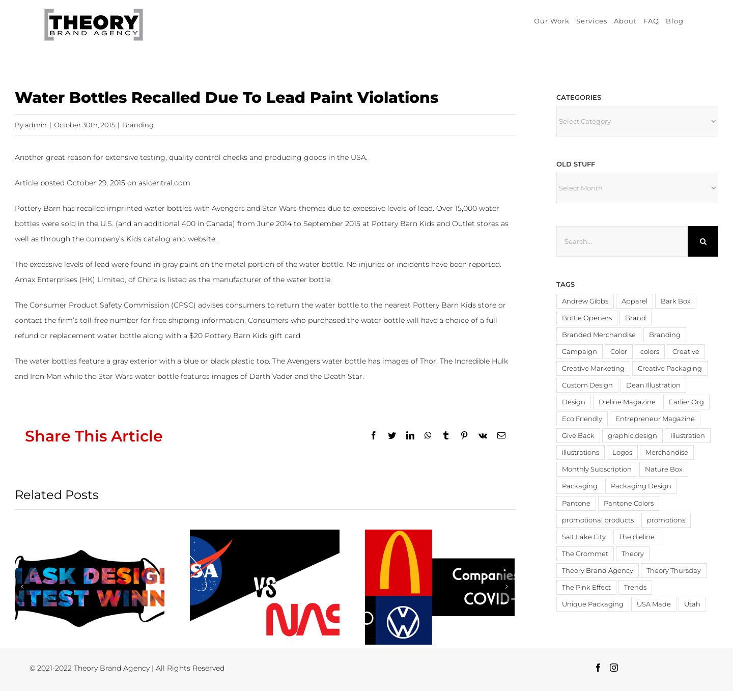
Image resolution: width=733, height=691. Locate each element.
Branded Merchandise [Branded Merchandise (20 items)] (599, 335)
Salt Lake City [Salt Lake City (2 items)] (584, 537)
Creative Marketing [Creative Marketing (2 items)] (593, 368)
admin (36, 125)
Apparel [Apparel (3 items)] (634, 301)
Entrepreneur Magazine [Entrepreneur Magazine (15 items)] (655, 419)
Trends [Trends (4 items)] (635, 587)
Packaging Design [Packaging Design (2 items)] (641, 486)
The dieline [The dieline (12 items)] (637, 537)
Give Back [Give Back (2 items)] (578, 435)
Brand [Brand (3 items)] (635, 318)
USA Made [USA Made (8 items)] (654, 604)
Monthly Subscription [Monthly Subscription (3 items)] (597, 469)
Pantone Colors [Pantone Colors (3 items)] (629, 503)
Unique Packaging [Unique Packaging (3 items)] (593, 604)
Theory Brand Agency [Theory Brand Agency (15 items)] (597, 570)
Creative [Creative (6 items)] (685, 351)
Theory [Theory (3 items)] (633, 554)
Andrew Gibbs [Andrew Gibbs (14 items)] (585, 301)
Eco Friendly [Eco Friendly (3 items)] (582, 419)
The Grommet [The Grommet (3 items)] (585, 554)
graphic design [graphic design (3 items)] (632, 435)
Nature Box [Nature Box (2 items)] (664, 469)
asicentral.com (164, 182)
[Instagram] (614, 668)
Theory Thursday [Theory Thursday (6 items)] (673, 570)
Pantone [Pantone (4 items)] (576, 503)
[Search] (703, 241)
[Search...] (622, 241)
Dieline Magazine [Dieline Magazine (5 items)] (627, 402)
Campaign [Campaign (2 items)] (579, 351)
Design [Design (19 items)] (573, 402)
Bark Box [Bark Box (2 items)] (676, 301)
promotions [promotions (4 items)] (666, 520)
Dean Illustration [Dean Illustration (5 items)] (653, 385)
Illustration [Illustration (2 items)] (687, 435)
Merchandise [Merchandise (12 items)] (666, 452)
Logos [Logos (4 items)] (622, 452)
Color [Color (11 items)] (618, 351)
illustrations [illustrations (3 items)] (580, 452)
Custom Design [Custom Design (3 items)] (587, 385)
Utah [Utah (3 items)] (692, 604)
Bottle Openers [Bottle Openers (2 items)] (587, 318)
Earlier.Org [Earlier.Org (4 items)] (686, 402)
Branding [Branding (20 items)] (665, 335)
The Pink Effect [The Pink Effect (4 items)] (586, 587)
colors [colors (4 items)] (649, 351)
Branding (138, 125)
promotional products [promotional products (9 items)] (598, 520)
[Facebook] (598, 668)
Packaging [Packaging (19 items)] (580, 486)
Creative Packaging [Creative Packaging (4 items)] (670, 368)
